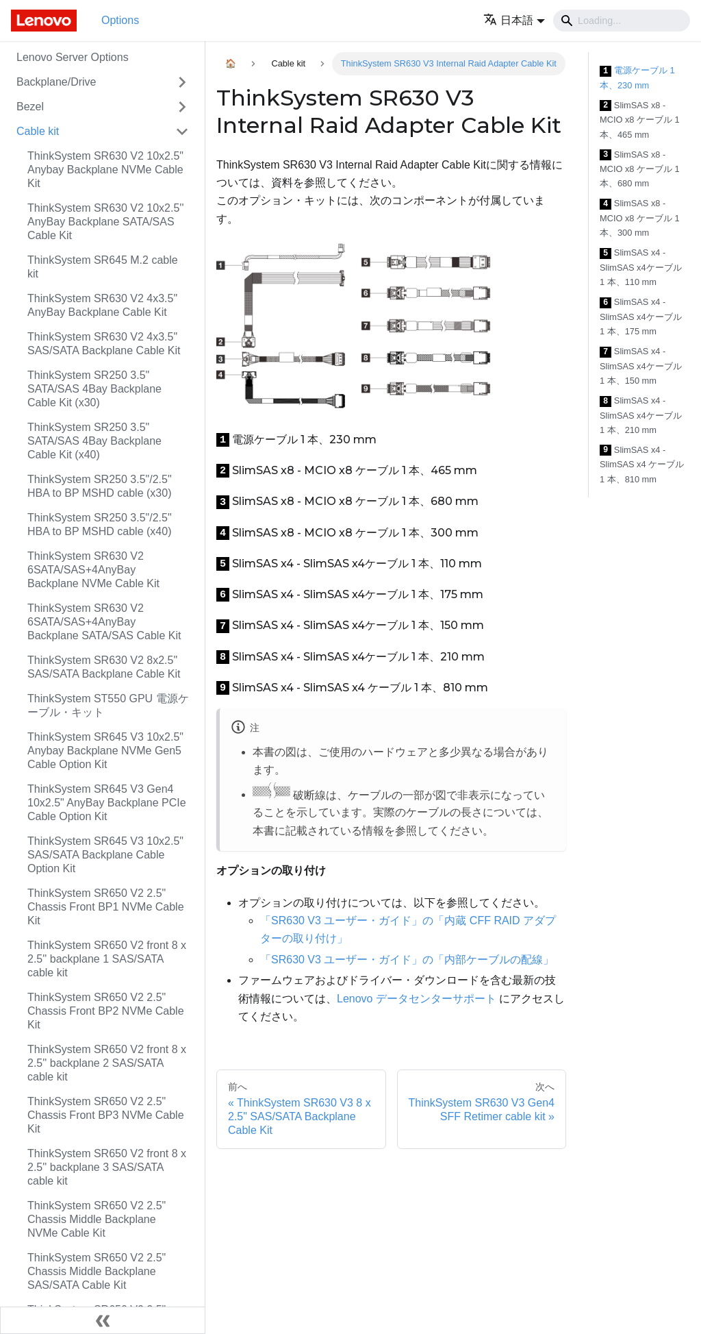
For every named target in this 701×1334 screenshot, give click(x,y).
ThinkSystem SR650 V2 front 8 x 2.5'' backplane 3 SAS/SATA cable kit (106, 1167)
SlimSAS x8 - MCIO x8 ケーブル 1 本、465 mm (640, 120)
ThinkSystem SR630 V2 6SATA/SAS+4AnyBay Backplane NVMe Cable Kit (93, 569)
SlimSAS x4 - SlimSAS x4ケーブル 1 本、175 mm (641, 316)
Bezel (30, 106)
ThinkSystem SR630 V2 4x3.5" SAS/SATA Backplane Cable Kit (104, 343)
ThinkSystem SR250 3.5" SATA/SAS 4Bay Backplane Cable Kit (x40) (94, 440)
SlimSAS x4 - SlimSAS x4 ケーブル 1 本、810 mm (642, 464)
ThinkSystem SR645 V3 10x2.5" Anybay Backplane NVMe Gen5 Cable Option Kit (105, 750)
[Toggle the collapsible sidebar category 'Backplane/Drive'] (182, 82)
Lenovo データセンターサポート (416, 998)
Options (120, 20)
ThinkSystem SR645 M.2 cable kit (102, 267)
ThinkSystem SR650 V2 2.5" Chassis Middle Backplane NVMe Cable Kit (96, 1219)
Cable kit (37, 131)
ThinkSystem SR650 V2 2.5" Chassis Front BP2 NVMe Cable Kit (105, 1010)
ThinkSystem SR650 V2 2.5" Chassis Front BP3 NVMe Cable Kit (105, 1115)
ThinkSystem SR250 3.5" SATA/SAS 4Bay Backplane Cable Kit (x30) (94, 388)
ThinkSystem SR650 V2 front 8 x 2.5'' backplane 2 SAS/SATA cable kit (106, 1063)
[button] (514, 20)
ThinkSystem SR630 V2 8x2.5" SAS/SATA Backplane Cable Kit (104, 667)
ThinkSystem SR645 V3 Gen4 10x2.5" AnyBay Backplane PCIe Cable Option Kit (106, 802)
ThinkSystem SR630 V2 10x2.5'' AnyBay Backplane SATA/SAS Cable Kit (105, 221)
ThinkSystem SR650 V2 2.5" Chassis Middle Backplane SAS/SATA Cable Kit (96, 1271)
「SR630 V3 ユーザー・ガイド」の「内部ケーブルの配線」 (407, 959)
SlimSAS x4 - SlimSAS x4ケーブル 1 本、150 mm (641, 366)
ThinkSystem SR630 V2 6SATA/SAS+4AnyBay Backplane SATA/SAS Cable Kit (104, 621)
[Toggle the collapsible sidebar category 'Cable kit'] (182, 132)
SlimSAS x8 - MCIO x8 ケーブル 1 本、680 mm (640, 169)
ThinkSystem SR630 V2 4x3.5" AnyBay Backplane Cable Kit (102, 305)
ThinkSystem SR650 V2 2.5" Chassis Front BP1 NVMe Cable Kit (105, 906)
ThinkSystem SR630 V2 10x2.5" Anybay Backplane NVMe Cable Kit (105, 169)
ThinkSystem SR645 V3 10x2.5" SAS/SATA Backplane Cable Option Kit (105, 854)
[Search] (621, 21)
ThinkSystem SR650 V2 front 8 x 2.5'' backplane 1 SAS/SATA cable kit (106, 958)
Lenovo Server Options (72, 57)
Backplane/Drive (56, 82)
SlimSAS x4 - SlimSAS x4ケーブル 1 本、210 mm (641, 415)
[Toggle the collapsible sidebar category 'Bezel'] (182, 107)
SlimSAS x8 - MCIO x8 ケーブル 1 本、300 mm (640, 218)
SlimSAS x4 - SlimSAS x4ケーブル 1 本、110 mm (641, 267)
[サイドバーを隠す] (102, 1320)
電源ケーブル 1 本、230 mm (637, 77)
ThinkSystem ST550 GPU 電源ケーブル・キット (108, 705)
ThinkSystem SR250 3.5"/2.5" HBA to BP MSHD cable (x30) (99, 486)
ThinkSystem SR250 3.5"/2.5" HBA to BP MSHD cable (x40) (99, 524)
